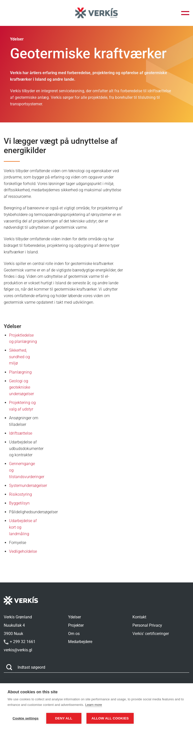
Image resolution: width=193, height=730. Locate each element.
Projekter (76, 625)
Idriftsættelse (20, 433)
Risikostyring (20, 494)
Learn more (93, 705)
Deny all (63, 718)
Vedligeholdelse (23, 551)
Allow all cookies (110, 718)
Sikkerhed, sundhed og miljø (19, 357)
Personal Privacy (147, 625)
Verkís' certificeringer (150, 633)
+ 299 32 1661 (19, 641)
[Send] (9, 667)
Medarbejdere (80, 641)
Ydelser (74, 617)
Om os (74, 633)
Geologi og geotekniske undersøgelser (21, 387)
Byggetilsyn (19, 503)
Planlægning (20, 372)
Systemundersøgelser (28, 485)
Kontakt (139, 617)
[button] (185, 13)
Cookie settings (26, 718)
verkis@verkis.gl (18, 650)
